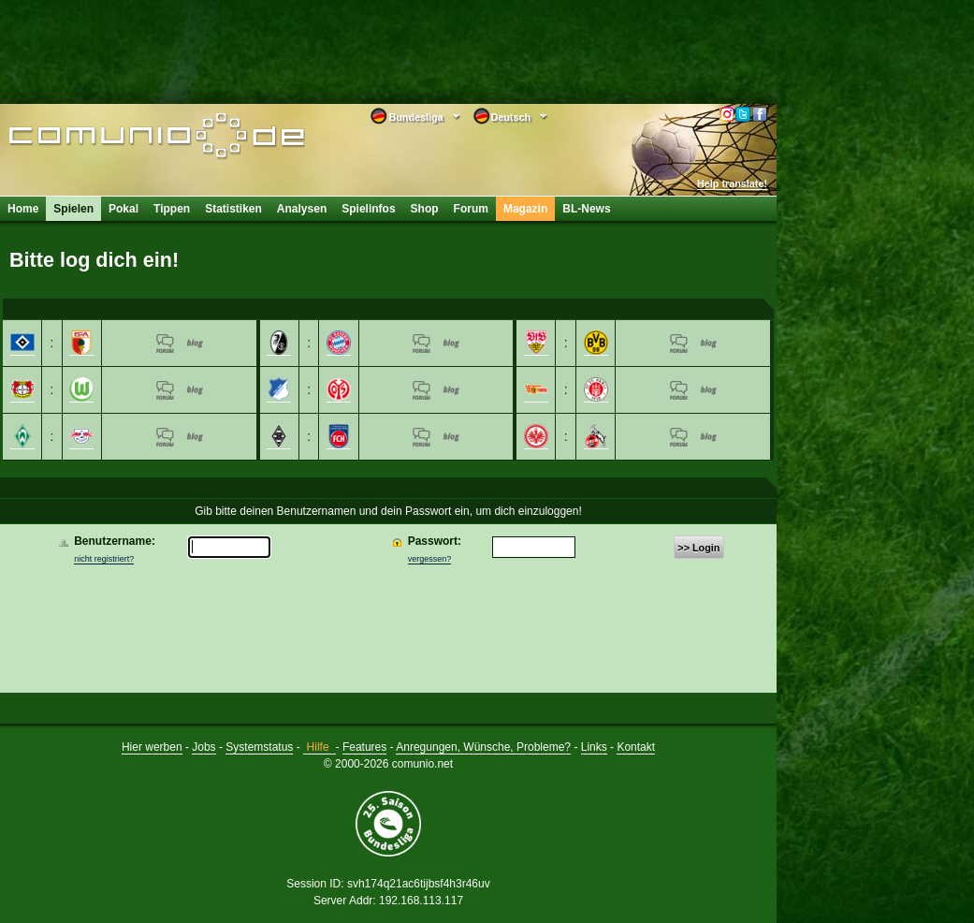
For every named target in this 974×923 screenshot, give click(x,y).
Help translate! (732, 183)
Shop (425, 208)
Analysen (302, 208)
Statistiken (233, 208)
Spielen (73, 208)
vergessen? (430, 559)
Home (22, 208)
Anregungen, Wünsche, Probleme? (483, 747)
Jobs (203, 747)
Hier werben (152, 747)
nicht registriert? (104, 559)
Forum (471, 208)
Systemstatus (259, 747)
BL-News (586, 208)
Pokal (123, 208)
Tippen (171, 208)
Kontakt (636, 747)
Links (594, 747)
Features (364, 747)
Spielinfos (368, 208)
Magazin (525, 208)
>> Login (698, 547)
